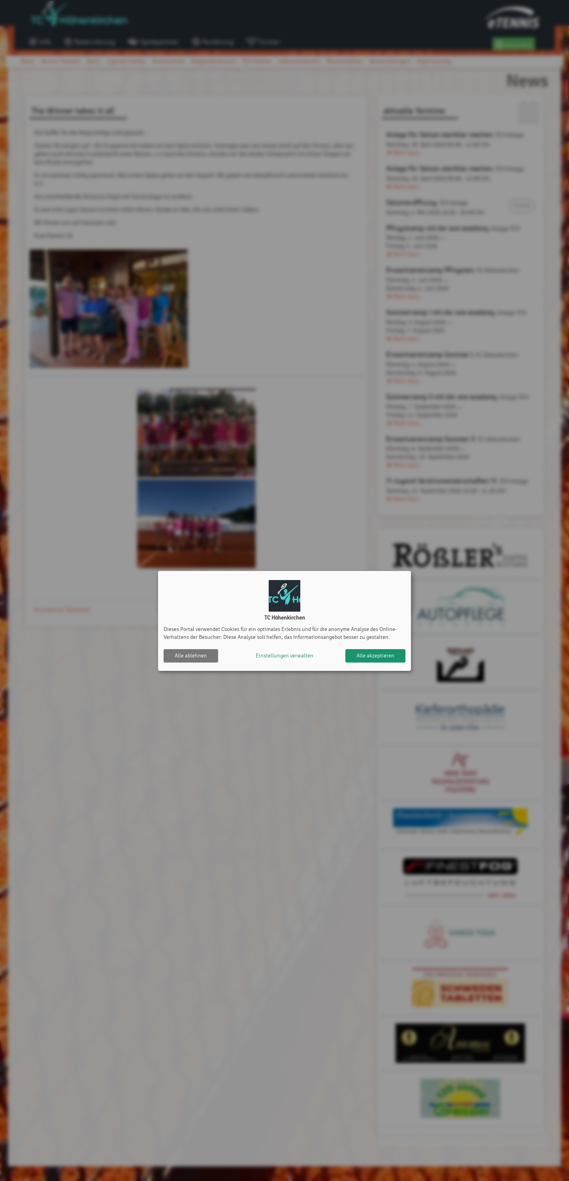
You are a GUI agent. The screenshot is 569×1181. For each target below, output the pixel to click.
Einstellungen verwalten (284, 656)
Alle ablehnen (191, 656)
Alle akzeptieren (375, 656)
